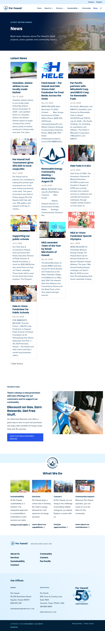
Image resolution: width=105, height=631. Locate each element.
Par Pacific (45, 561)
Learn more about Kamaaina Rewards (22, 437)
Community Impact (84, 496)
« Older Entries (16, 363)
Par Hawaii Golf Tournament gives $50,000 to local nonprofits (23, 164)
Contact (99, 2)
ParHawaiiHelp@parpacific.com (22, 609)
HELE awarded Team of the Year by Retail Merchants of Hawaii (51, 249)
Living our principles (19, 525)
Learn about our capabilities (39, 525)
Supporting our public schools (21, 237)
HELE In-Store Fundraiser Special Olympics (80, 236)
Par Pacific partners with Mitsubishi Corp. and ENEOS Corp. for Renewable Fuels (79, 90)
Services (59, 8)
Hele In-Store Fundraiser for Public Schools (21, 309)
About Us (48, 8)
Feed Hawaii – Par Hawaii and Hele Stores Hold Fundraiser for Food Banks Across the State (52, 90)
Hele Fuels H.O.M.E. (80, 165)
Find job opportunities (60, 525)
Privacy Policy (77, 624)
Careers (91, 2)
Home (39, 8)
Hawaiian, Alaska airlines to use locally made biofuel (22, 87)
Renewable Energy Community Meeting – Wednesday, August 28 (51, 175)
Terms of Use (89, 624)
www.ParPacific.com (48, 612)
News (95, 8)
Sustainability (72, 8)
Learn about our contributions (82, 525)
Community (86, 8)
